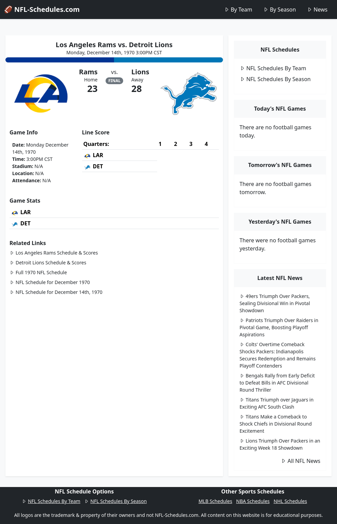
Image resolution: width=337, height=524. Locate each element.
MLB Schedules (215, 501)
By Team (238, 9)
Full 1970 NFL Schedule (38, 272)
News (317, 9)
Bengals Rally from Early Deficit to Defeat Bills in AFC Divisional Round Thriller (277, 382)
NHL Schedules (290, 501)
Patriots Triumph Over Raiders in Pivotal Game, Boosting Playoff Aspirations (279, 327)
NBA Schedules (253, 501)
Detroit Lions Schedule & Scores (48, 262)
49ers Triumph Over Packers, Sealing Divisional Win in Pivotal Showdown (275, 303)
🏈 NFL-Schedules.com (42, 9)
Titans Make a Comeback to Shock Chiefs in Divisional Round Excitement (276, 423)
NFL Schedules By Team (273, 68)
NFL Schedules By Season (275, 79)
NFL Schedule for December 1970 (50, 282)
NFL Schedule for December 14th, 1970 (56, 292)
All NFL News (300, 461)
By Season (279, 9)
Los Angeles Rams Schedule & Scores (54, 252)
